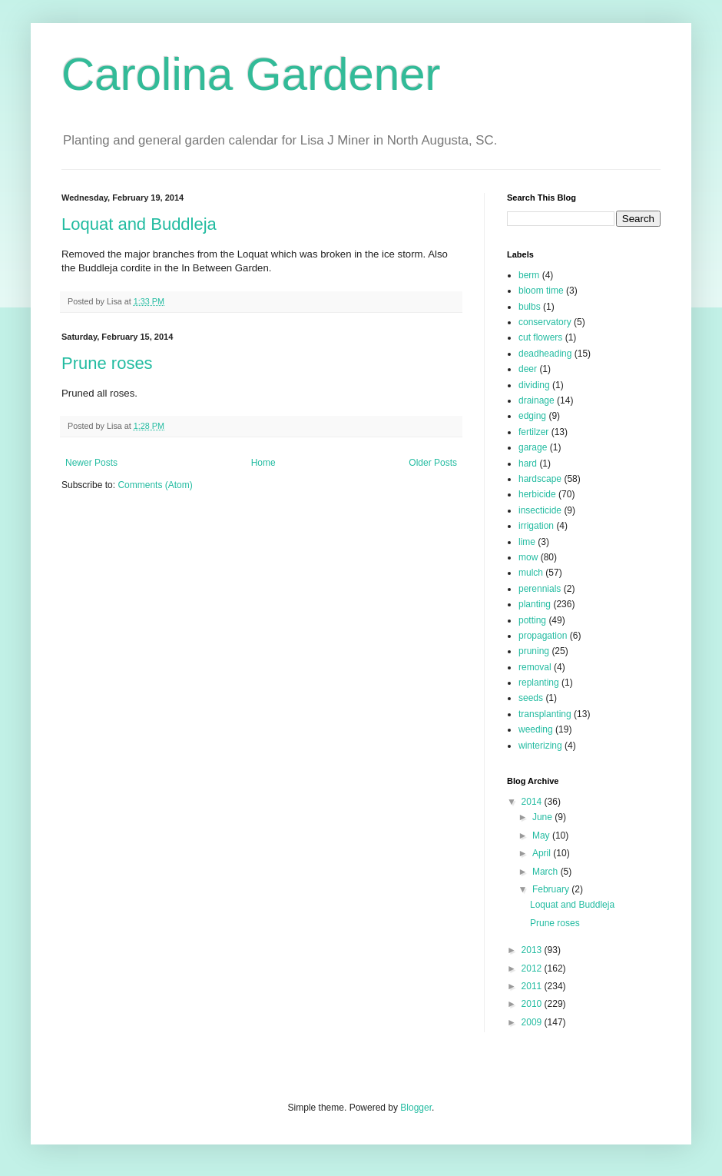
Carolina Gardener (251, 74)
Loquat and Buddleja (139, 224)
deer (527, 369)
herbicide (537, 494)
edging (532, 415)
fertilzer (533, 432)
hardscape (539, 478)
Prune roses (107, 363)
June (543, 817)
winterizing (540, 745)
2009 (533, 1022)
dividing (534, 385)
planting (534, 604)
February (551, 889)
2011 (533, 986)
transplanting (544, 714)
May (542, 835)
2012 (533, 968)
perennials (539, 588)
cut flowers (540, 337)
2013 (533, 950)
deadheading (544, 353)
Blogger (416, 1107)
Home (263, 462)
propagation (542, 635)
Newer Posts (91, 462)
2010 (533, 1003)
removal (534, 667)
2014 (533, 801)
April (542, 853)
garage (532, 447)
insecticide (539, 510)
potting (532, 620)
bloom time (541, 290)
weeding (535, 729)
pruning (533, 651)
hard (527, 463)
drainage (536, 400)
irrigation (536, 525)
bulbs (529, 306)
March (546, 871)
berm (528, 275)
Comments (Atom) (155, 485)
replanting (538, 682)
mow (528, 557)
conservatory (544, 322)
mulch (530, 572)
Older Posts (433, 462)
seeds (530, 698)
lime (526, 542)
